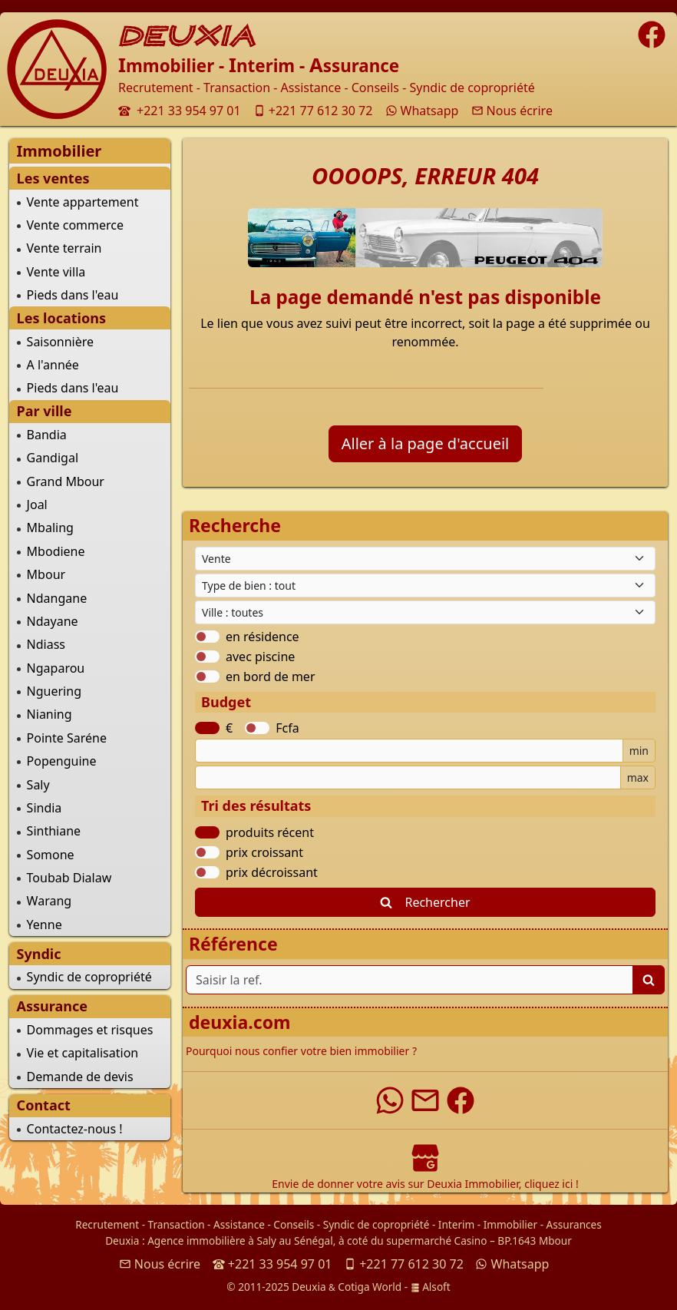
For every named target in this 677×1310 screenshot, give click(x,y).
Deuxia (122, 1240)
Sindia (44, 807)
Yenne (44, 924)
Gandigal (52, 457)
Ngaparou (56, 668)
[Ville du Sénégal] (425, 612)
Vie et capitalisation (83, 1052)
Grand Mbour (65, 481)
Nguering (54, 691)
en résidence (262, 636)
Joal (37, 504)
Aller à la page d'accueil (426, 443)
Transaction (176, 1224)
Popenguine (62, 761)
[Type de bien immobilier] (425, 585)
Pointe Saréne (67, 737)
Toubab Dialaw (69, 877)
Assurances (574, 1224)
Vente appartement (83, 202)
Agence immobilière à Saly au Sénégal (240, 1240)
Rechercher (425, 902)
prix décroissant (272, 872)
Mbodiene (56, 551)
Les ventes (53, 178)
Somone (50, 854)
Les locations (61, 318)
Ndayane (52, 621)
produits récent (270, 832)
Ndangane (57, 598)
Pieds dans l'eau (73, 294)
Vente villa (56, 271)
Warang (49, 900)
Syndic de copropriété (89, 976)
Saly (38, 784)
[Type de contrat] (425, 559)
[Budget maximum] (408, 777)
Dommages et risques (90, 1029)
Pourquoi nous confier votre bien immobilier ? (301, 1051)
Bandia (47, 434)
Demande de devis (80, 1076)
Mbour (46, 574)
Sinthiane (54, 830)
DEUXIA (187, 36)
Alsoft (431, 1286)
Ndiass (46, 644)
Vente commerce (75, 225)
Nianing (49, 714)
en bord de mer (270, 676)
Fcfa (287, 728)
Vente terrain (64, 248)
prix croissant (264, 852)
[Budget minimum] (409, 751)
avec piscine (260, 656)
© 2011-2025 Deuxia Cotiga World (313, 1286)
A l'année (53, 364)
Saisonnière (60, 341)
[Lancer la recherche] (648, 979)
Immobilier (510, 1224)
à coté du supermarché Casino (412, 1240)
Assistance (239, 1224)
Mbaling (50, 527)
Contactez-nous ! (75, 1128)
